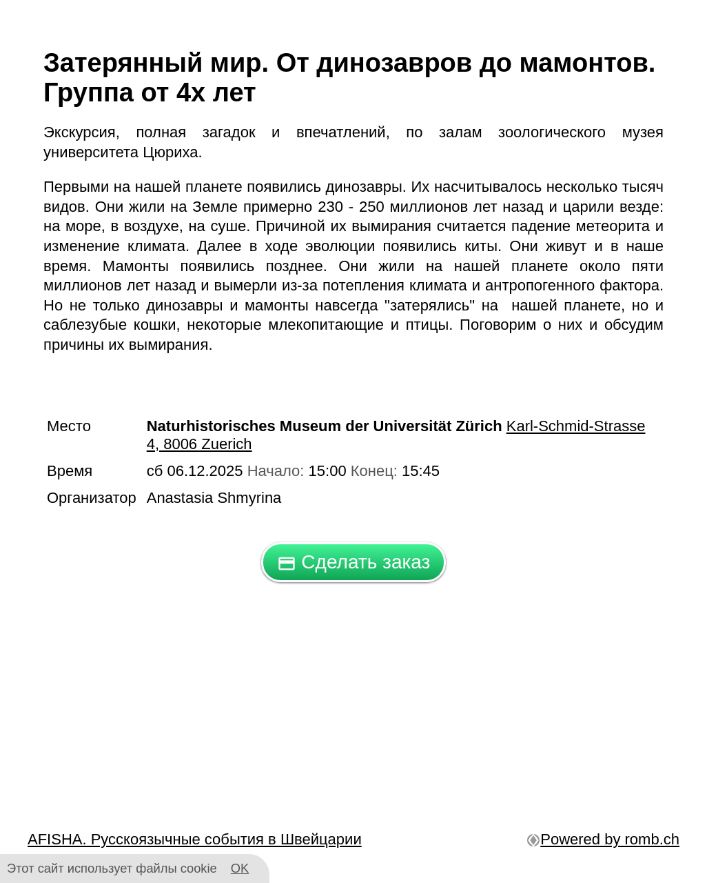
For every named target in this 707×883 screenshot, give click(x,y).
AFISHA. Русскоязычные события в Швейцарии (195, 839)
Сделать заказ (354, 562)
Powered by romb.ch (602, 839)
